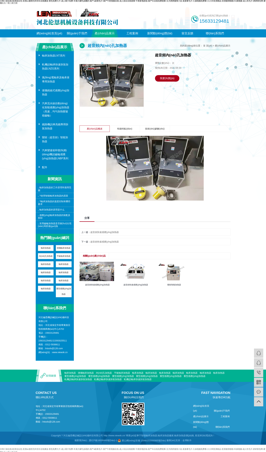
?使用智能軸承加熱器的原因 (53, 195)
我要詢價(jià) (167, 78)
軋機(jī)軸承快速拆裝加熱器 (78, 379)
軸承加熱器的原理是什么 (51, 209)
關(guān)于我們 (77, 33)
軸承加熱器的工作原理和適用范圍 (54, 189)
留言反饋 (187, 33)
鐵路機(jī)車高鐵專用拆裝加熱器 (55, 126)
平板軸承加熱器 (63, 256)
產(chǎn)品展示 (105, 33)
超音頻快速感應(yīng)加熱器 (104, 232)
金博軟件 (187, 440)
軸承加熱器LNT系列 (53, 55)
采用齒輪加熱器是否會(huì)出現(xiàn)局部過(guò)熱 (54, 224)
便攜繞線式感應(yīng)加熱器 (55, 92)
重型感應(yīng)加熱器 (63, 291)
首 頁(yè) (207, 45)
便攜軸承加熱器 (63, 248)
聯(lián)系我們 (215, 33)
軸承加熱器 (46, 248)
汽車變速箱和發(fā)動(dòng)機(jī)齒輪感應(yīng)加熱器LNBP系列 (55, 154)
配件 (44, 167)
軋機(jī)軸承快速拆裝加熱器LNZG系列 (55, 66)
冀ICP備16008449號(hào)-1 (103, 440)
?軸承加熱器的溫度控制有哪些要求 (54, 202)
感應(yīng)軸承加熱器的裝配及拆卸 (54, 216)
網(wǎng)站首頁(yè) (49, 33)
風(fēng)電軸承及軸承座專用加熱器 (56, 79)
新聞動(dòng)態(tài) (159, 33)
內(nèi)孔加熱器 (46, 256)
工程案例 (132, 33)
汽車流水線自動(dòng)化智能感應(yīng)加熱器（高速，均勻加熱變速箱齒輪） (55, 109)
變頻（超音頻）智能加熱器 (55, 139)
